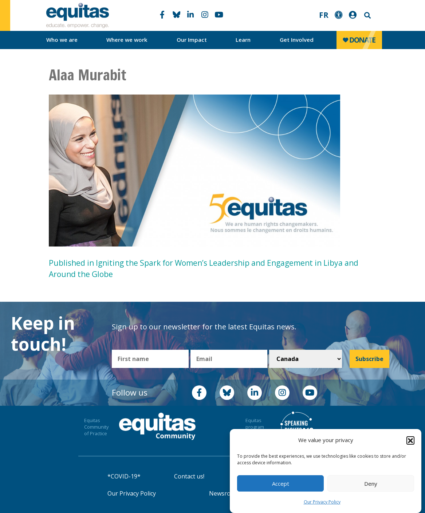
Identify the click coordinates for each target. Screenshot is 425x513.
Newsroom (224, 493)
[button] (410, 440)
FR (323, 15)
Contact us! (189, 476)
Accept (280, 483)
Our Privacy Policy (322, 502)
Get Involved (297, 39)
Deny (370, 483)
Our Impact (192, 39)
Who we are (62, 39)
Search (367, 15)
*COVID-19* (124, 476)
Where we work (126, 39)
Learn (243, 39)
